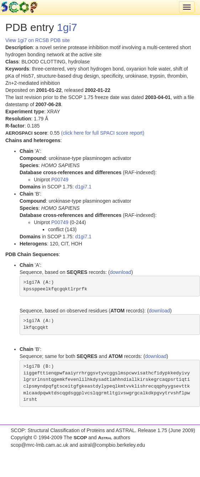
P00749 (59, 179)
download (120, 272)
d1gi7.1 (83, 187)
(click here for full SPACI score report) (102, 133)
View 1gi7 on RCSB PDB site (37, 40)
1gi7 (67, 27)
